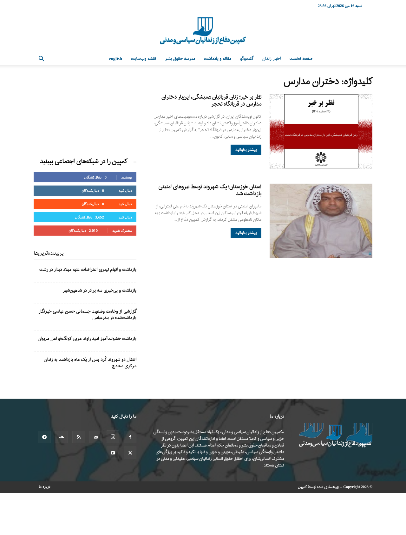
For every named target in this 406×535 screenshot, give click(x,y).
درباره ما (44, 487)
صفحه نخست (301, 59)
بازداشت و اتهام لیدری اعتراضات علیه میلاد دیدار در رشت (87, 270)
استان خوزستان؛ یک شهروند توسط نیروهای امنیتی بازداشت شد (209, 190)
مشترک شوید (122, 230)
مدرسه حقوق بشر (180, 59)
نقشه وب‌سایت (143, 59)
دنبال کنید (125, 190)
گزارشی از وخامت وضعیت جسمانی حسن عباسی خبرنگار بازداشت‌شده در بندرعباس (87, 315)
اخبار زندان (271, 59)
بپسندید (126, 177)
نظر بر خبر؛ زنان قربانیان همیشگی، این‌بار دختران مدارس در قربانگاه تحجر (211, 100)
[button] (41, 59)
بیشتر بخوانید (246, 149)
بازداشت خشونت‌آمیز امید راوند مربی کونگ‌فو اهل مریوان (87, 339)
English (115, 59)
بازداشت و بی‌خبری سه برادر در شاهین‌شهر (99, 291)
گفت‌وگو (246, 59)
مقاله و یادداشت (217, 59)
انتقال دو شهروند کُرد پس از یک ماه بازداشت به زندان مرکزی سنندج (90, 363)
